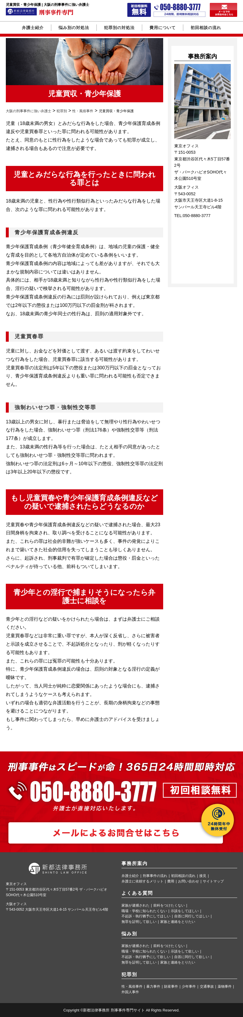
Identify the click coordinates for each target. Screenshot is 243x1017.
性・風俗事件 (132, 987)
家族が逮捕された (135, 905)
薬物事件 (225, 987)
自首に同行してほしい (191, 916)
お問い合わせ (188, 881)
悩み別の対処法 (74, 27)
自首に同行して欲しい (191, 957)
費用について (162, 27)
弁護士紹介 (33, 27)
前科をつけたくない (169, 905)
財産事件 (171, 987)
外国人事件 (130, 992)
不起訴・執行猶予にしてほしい (146, 916)
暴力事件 (153, 987)
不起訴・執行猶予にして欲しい (146, 957)
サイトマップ (213, 881)
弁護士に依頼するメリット (142, 881)
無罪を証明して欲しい (139, 922)
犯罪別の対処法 (119, 27)
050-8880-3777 (196, 215)
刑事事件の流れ (155, 876)
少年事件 (189, 987)
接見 (202, 876)
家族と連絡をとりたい (177, 922)
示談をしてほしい (185, 911)
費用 (170, 881)
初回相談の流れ (206, 27)
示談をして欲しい (185, 951)
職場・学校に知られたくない (144, 911)
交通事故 (207, 987)
